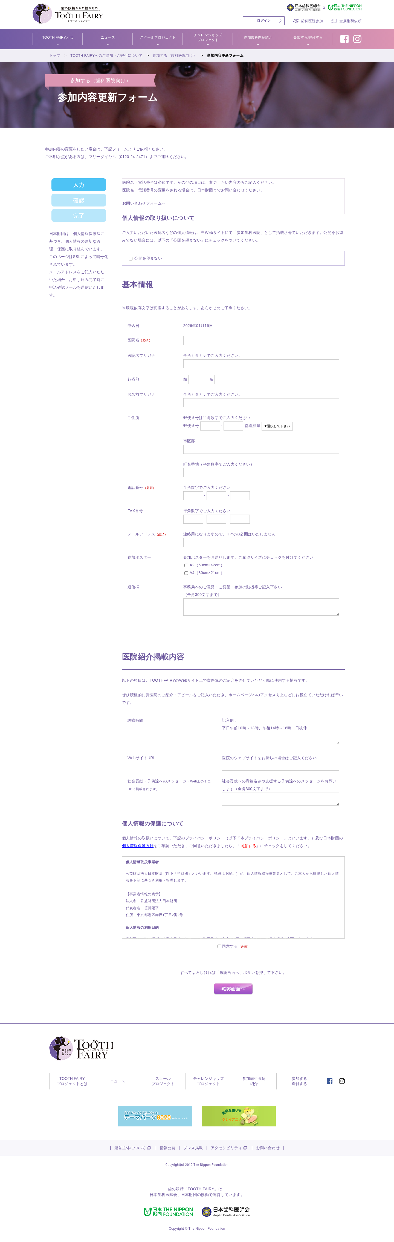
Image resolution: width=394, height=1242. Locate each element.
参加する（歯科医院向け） (175, 55)
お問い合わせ (268, 1148)
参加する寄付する (299, 1081)
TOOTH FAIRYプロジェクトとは (72, 1081)
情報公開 (168, 1148)
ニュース (108, 37)
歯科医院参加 (312, 21)
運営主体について (130, 1148)
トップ (54, 55)
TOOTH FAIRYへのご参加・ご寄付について (106, 55)
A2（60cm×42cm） (204, 565)
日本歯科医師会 (163, 1194)
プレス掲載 (193, 1148)
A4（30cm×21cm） (204, 572)
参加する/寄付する (308, 37)
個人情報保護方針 (137, 846)
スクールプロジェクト (158, 37)
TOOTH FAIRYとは (57, 37)
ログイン (264, 20)
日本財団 (189, 1194)
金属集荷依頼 (350, 21)
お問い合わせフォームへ (144, 203)
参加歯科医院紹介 (258, 37)
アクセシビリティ (226, 1148)
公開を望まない (145, 258)
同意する (230, 946)
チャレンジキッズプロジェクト (208, 37)
